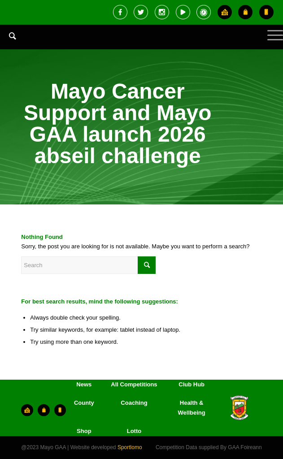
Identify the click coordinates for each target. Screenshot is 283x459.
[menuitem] (8, 43)
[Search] (8, 36)
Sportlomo (130, 447)
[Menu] (270, 43)
